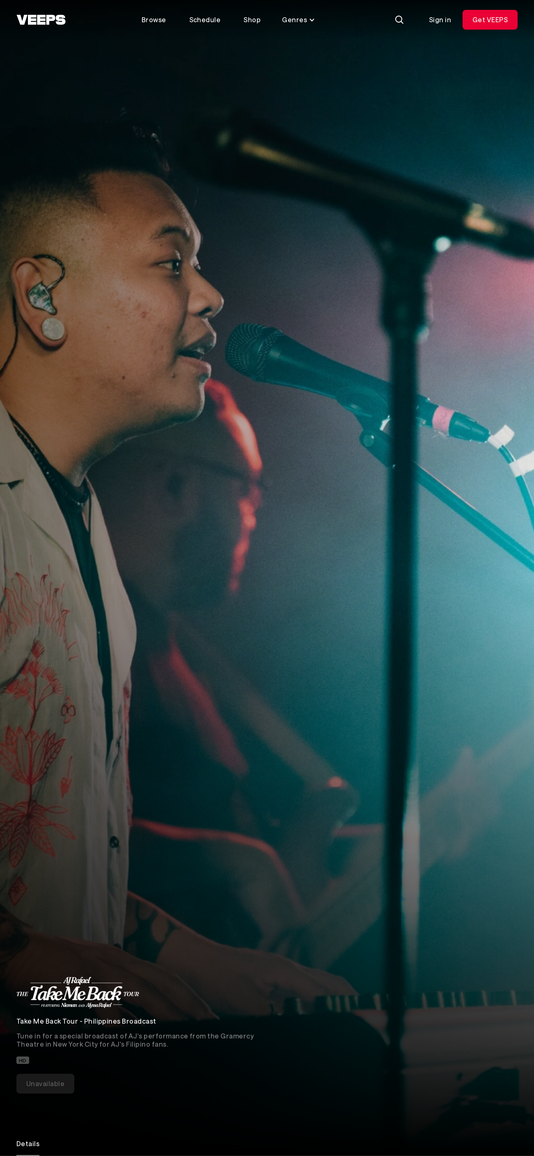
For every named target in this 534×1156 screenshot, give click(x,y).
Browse (154, 19)
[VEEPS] (41, 20)
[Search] (399, 20)
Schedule (205, 19)
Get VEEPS (490, 19)
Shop (252, 19)
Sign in (440, 19)
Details (27, 1143)
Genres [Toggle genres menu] (298, 19)
